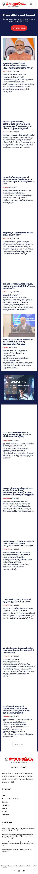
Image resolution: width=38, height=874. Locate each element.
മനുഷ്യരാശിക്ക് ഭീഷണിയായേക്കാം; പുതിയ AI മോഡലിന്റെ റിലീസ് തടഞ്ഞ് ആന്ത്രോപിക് (19, 286)
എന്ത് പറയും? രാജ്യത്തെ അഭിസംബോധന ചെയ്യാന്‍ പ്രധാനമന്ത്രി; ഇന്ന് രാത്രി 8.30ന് (17, 65)
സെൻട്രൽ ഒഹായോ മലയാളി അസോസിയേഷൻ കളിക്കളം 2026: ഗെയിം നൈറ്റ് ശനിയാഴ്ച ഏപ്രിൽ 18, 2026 (19, 180)
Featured (6, 71)
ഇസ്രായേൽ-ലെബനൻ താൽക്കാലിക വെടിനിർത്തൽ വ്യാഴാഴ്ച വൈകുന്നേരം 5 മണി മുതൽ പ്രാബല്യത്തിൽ (16, 709)
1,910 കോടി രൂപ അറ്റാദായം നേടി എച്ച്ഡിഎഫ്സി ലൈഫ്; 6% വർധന (17, 600)
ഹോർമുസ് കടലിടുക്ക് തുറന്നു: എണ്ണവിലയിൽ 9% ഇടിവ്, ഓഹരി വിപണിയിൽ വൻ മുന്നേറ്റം (17, 434)
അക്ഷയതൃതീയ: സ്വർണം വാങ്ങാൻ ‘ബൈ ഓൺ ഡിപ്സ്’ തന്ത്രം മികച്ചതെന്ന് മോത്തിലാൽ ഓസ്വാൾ (18, 543)
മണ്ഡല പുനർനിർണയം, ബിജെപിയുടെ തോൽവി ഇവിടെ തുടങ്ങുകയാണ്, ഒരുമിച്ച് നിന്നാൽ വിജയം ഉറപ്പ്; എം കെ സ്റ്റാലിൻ (17, 125)
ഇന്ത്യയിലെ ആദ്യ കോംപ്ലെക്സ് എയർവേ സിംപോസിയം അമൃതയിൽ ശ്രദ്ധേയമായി (18, 650)
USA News (6, 292)
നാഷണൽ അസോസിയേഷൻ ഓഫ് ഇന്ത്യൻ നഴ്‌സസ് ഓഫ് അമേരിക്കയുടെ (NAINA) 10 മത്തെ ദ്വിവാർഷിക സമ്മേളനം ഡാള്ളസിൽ (19, 491)
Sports (5, 187)
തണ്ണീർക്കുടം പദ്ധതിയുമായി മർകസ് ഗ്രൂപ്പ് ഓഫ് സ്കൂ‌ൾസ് (18, 233)
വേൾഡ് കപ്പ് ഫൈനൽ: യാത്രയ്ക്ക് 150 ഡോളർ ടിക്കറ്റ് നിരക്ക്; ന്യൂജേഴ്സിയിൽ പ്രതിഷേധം (17, 341)
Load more (19, 744)
